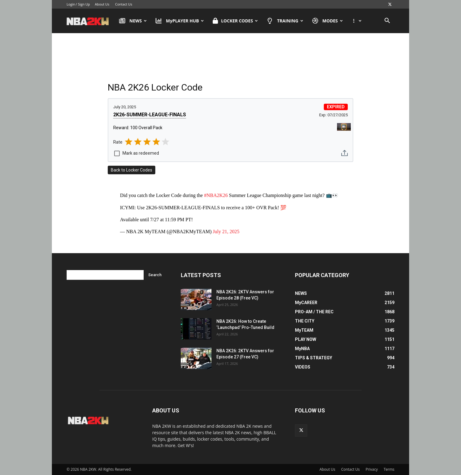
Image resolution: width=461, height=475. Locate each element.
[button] (387, 21)
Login (71, 4)
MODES (327, 21)
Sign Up (84, 4)
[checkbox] (136, 151)
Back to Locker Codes (131, 170)
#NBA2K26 (216, 195)
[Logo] (91, 21)
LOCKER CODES (235, 21)
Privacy (372, 469)
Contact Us (123, 4)
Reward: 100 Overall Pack (137, 127)
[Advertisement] (230, 58)
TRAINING (285, 21)
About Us (102, 4)
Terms (389, 469)
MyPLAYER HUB (180, 21)
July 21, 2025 (226, 231)
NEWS (133, 21)
